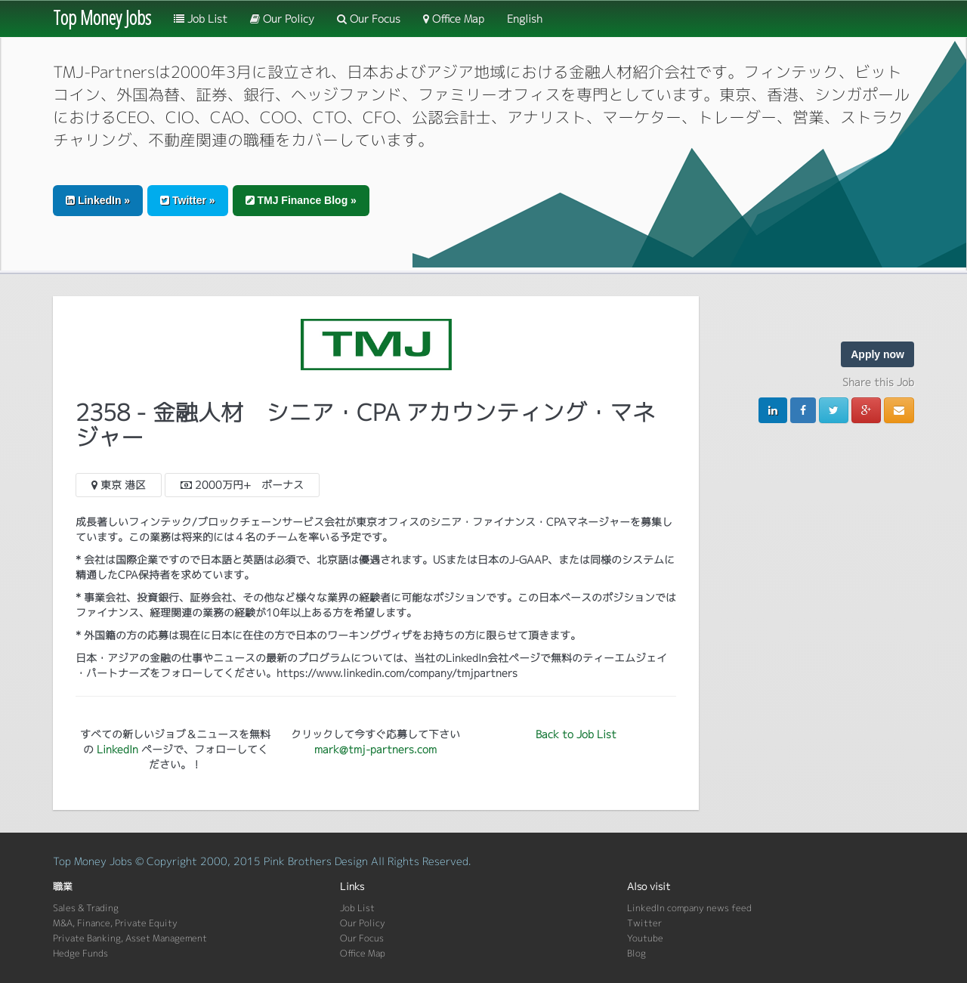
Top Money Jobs (102, 17)
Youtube (645, 938)
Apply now (877, 354)
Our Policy (282, 18)
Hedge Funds (80, 953)
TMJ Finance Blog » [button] (301, 200)
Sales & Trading (86, 907)
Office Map (453, 18)
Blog (636, 953)
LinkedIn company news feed (689, 907)
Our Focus (368, 18)
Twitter (644, 923)
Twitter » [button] (187, 200)
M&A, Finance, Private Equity (115, 923)
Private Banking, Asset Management (130, 938)
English (524, 18)
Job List (200, 18)
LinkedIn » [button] (98, 200)
